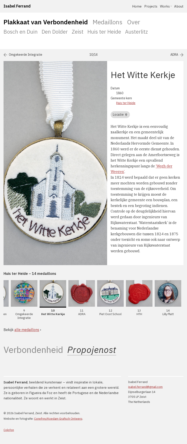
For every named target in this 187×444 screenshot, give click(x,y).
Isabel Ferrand (17, 6)
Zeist (77, 31)
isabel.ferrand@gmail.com (145, 387)
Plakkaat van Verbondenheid (46, 22)
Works (165, 6)
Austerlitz (136, 31)
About (178, 6)
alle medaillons (26, 329)
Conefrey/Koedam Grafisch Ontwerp (58, 419)
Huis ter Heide (104, 31)
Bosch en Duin (21, 31)
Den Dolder (55, 31)
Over (133, 22)
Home (137, 6)
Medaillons (107, 22)
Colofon (9, 430)
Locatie (120, 115)
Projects (150, 6)
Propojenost (91, 349)
